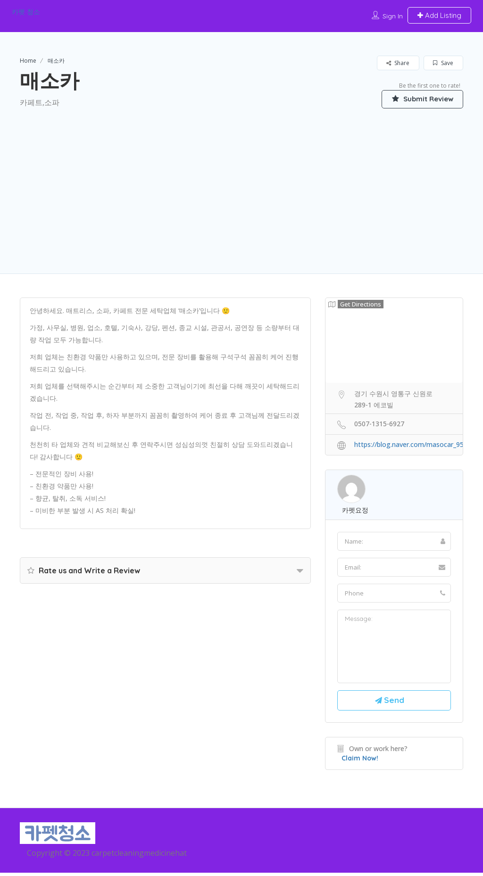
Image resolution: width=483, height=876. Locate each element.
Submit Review (418, 98)
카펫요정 (355, 510)
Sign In (393, 16)
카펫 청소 (26, 12)
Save (443, 63)
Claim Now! (359, 761)
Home (28, 61)
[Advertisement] (241, 180)
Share (397, 63)
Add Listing (439, 15)
